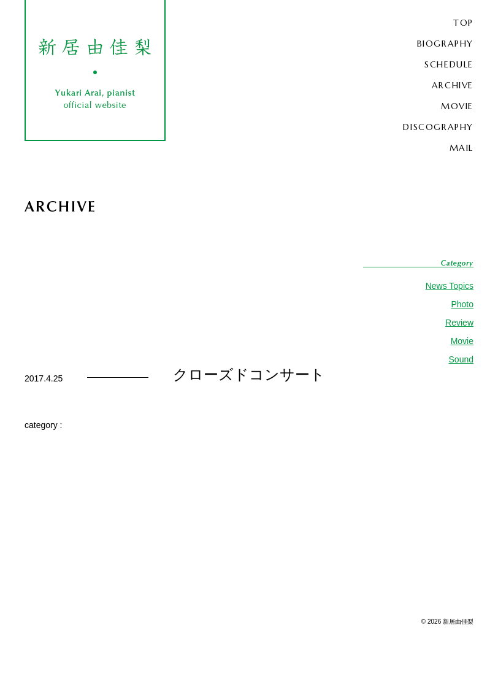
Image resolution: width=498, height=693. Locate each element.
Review (459, 322)
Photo (462, 304)
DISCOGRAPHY (438, 126)
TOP (463, 22)
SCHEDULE (448, 64)
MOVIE (457, 106)
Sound (461, 359)
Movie (462, 341)
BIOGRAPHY (445, 43)
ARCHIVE (452, 85)
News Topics (449, 286)
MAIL (461, 147)
